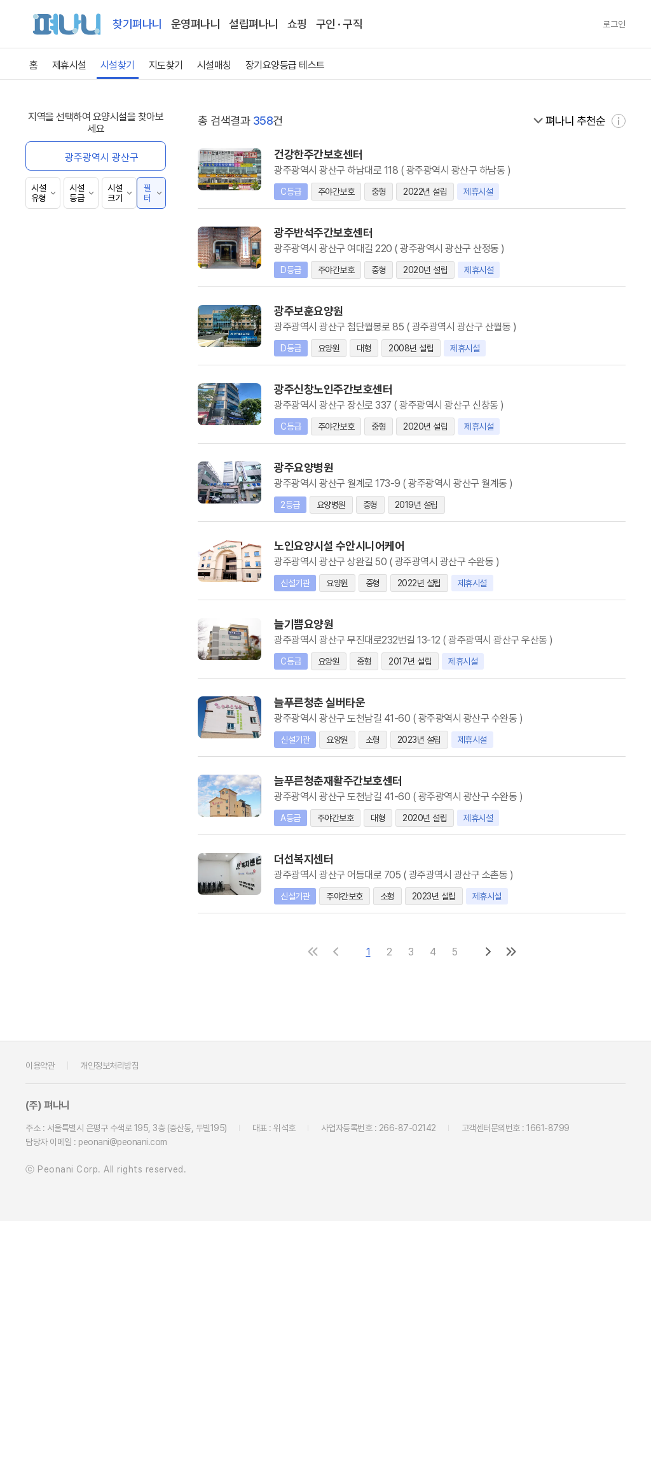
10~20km (62, 728)
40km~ (58, 765)
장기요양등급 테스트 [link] (285, 65)
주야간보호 (63, 330)
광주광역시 (536, 153)
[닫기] (286, 316)
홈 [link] (33, 65)
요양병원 (59, 293)
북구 (477, 264)
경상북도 (298, 218)
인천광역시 (476, 153)
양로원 (55, 440)
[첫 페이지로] (317, 1187)
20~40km (63, 747)
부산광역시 (356, 153)
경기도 (356, 186)
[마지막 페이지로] (515, 1187)
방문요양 (59, 385)
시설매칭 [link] (214, 65)
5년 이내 (59, 583)
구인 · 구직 (339, 24)
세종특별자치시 (297, 186)
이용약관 (40, 1302)
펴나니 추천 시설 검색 (84, 187)
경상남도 (357, 218)
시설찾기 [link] (117, 65)
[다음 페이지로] (492, 1187)
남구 (357, 264)
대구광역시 (416, 153)
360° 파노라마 (71, 222)
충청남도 (537, 186)
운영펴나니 (196, 24)
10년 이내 (61, 602)
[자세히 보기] (619, 357)
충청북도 (477, 186)
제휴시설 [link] (69, 65)
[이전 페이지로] (340, 1187)
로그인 (614, 24)
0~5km (57, 691)
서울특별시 (297, 153)
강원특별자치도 (416, 186)
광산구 (297, 264)
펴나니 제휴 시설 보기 (84, 153)
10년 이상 (61, 620)
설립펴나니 (253, 24)
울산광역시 (238, 186)
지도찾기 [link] (166, 65)
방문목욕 (59, 404)
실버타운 (59, 348)
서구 (537, 264)
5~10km (59, 710)
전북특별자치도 (596, 186)
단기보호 (59, 367)
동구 (417, 264)
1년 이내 (58, 565)
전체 (50, 274)
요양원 (55, 311)
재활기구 (59, 818)
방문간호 (59, 422)
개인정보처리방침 (109, 1302)
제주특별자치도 (416, 218)
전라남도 (238, 218)
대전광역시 (596, 153)
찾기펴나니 (137, 24)
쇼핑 (297, 24)
